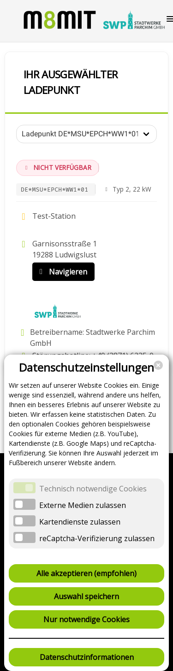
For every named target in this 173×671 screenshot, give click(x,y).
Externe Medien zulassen (82, 505)
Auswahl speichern (86, 596)
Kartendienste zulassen (79, 522)
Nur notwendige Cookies (86, 619)
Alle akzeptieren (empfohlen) (86, 573)
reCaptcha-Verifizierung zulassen (97, 538)
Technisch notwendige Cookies (93, 489)
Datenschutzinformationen (87, 657)
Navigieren (61, 271)
